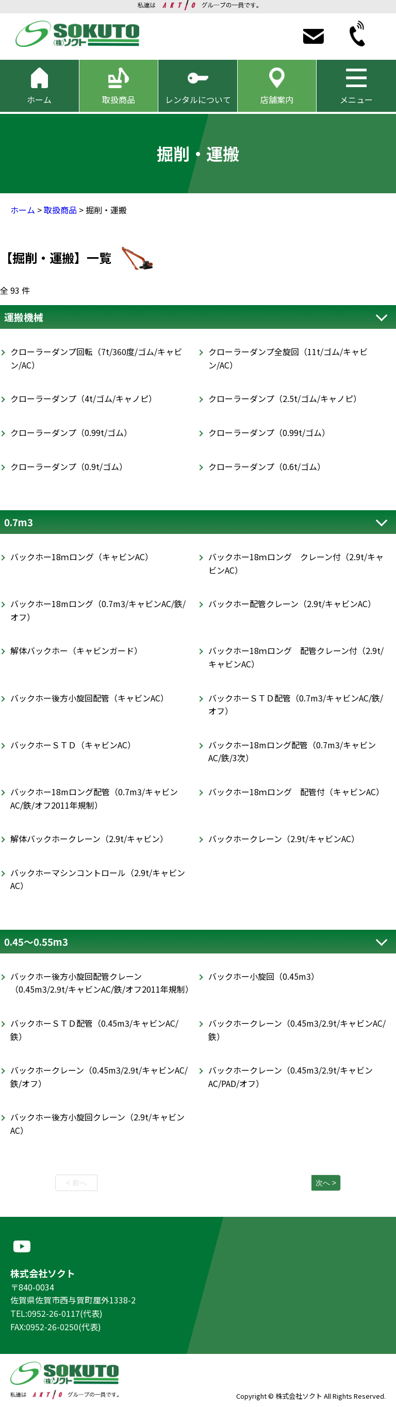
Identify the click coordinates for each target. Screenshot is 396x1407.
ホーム (22, 210)
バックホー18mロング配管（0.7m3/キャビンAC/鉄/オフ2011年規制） (94, 798)
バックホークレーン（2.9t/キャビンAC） (283, 838)
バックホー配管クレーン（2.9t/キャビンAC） (292, 603)
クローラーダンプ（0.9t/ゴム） (68, 466)
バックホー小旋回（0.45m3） (263, 976)
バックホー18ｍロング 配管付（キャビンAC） (296, 791)
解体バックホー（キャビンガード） (76, 650)
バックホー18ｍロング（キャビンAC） (81, 556)
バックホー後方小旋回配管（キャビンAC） (89, 698)
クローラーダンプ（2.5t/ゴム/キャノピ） (284, 398)
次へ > (326, 1183)
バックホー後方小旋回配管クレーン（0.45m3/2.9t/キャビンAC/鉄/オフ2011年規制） (101, 983)
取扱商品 (60, 210)
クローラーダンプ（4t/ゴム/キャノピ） (83, 398)
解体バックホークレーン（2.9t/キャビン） (89, 838)
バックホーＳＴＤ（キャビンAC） (73, 745)
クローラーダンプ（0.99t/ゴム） (71, 432)
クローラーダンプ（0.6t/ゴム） (266, 466)
